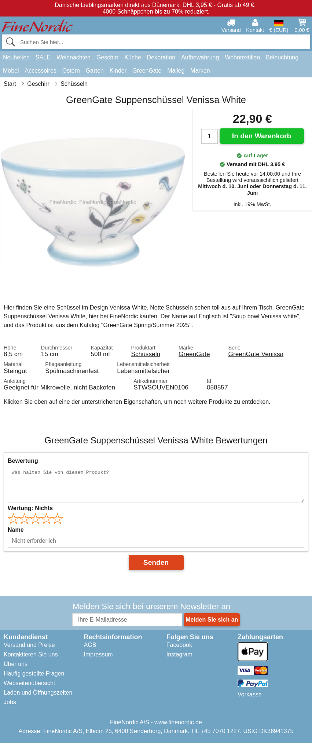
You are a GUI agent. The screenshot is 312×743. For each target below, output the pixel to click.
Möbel (11, 70)
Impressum (98, 654)
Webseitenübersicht (29, 683)
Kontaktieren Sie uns (31, 654)
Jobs (10, 702)
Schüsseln (145, 354)
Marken (200, 70)
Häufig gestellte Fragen (34, 673)
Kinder (118, 70)
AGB (90, 645)
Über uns (15, 664)
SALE (43, 57)
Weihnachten (73, 57)
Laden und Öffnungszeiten (38, 692)
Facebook (179, 645)
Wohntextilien (242, 57)
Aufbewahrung (200, 57)
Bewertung (23, 461)
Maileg (175, 70)
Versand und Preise (29, 645)
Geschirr (107, 57)
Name (16, 530)
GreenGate (146, 70)
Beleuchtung (282, 57)
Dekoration (161, 57)
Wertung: (30, 508)
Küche (132, 57)
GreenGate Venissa (256, 354)
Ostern (71, 70)
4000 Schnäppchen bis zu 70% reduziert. (156, 11)
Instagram (179, 654)
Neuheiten (16, 57)
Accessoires (40, 70)
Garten (95, 70)
